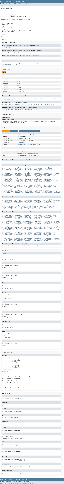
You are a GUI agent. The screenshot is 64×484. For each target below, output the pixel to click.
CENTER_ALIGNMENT (26, 104)
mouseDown (22, 230)
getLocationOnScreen (7, 224)
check (19, 140)
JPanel (7, 24)
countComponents (34, 200)
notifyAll (32, 245)
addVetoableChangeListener (25, 167)
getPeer (15, 226)
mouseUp (51, 230)
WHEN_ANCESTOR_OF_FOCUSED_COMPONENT (42, 97)
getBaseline (5, 170)
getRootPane (28, 175)
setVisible (44, 192)
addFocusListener (25, 213)
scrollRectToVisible (14, 187)
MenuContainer (12, 19)
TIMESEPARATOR (21, 91)
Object (26, 243)
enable (8, 168)
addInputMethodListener (8, 215)
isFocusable (11, 228)
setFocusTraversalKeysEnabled (9, 239)
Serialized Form (5, 39)
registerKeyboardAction (31, 184)
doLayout (49, 200)
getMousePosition (6, 203)
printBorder (42, 181)
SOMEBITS (33, 109)
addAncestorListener (7, 167)
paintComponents (6, 206)
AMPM (19, 76)
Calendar (18, 121)
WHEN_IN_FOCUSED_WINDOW (8, 99)
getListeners (5, 174)
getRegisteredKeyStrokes (18, 175)
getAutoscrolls (53, 169)
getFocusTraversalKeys (30, 202)
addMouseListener (28, 215)
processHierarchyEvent (23, 233)
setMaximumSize (6, 191)
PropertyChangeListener (31, 134)
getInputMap (29, 173)
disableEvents (17, 217)
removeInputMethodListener (9, 235)
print (31, 181)
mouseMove (46, 230)
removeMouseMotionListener (44, 235)
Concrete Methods (34, 131)
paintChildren (54, 180)
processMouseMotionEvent (8, 184)
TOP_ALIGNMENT (52, 104)
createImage (36, 216)
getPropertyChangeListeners (24, 226)
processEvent (43, 206)
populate (20, 151)
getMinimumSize (28, 174)
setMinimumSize (14, 191)
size (10, 240)
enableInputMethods (45, 217)
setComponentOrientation (33, 238)
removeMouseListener (32, 235)
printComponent (6, 182)
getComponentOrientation (53, 220)
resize (8, 238)
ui (20, 97)
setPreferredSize (43, 191)
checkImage (9, 216)
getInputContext (6, 223)
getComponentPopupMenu (8, 172)
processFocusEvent (50, 232)
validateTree (47, 208)
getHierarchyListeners (44, 222)
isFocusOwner (18, 228)
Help (26, 1)
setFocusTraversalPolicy (48, 207)
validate (40, 208)
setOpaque (36, 191)
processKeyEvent (38, 182)
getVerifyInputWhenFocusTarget (40, 176)
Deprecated (18, 1)
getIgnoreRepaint (55, 222)
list (39, 205)
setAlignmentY (38, 187)
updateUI (38, 161)
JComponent (39, 50)
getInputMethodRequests (30, 223)
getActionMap (18, 169)
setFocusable (57, 238)
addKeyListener (18, 215)
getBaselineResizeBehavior (15, 170)
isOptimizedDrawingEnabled (35, 179)
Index (23, 1)
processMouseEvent (48, 182)
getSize (34, 175)
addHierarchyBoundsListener (37, 213)
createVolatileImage (52, 216)
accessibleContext (6, 104)
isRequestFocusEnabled (25, 180)
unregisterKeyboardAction (54, 192)
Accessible (27, 19)
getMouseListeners (18, 224)
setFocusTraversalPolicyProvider (10, 208)
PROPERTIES (27, 109)
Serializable (20, 19)
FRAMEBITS (17, 109)
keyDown (50, 229)
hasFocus (23, 227)
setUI (33, 161)
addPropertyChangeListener (38, 199)
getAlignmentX (25, 169)
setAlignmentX (30, 187)
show (3, 240)
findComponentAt (56, 200)
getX (32, 178)
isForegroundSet (43, 228)
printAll (36, 181)
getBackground (16, 220)
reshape (54, 186)
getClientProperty (39, 170)
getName (4, 226)
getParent (9, 226)
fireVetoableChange (47, 168)
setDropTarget (49, 238)
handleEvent (17, 227)
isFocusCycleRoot (34, 203)
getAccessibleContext (7, 161)
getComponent (14, 201)
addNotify (16, 167)
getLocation (13, 174)
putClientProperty (20, 184)
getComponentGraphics (50, 170)
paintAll (10, 232)
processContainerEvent (33, 206)
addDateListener (21, 134)
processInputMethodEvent (36, 233)
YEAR (19, 93)
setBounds (18, 238)
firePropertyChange (16, 168)
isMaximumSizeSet (6, 229)
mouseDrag (28, 230)
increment (20, 147)
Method (16, 483)
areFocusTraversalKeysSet (23, 200)
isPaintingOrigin (6, 180)
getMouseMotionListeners (30, 224)
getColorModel (30, 220)
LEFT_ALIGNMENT (35, 104)
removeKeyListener (21, 235)
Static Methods (14, 131)
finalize (12, 245)
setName (49, 239)
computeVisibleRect (38, 167)
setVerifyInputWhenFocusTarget (32, 192)
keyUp (54, 229)
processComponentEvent (39, 232)
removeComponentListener (8, 234)
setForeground (22, 190)
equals (7, 245)
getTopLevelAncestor (16, 176)
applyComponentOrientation (9, 200)
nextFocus (4, 232)
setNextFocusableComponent (25, 191)
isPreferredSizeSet (26, 229)
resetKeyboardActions (45, 186)
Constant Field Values (8, 259)
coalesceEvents (23, 216)
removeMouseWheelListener (8, 237)
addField (20, 136)
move (55, 230)
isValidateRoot (36, 180)
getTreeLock (5, 227)
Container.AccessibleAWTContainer (10, 57)
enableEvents (37, 217)
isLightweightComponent (8, 179)
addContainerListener (21, 199)
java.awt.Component (7, 12)
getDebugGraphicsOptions (34, 172)
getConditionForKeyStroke (21, 172)
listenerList (5, 97)
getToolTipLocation (41, 175)
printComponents (23, 206)
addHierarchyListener (50, 213)
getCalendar (20, 146)
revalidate (5, 187)
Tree (14, 1)
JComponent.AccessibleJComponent (10, 52)
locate (45, 205)
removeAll (4, 207)
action (4, 213)
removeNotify (18, 185)
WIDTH (37, 109)
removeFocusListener (21, 234)
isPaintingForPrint (48, 179)
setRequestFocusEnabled (54, 191)
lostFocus (16, 230)
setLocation (36, 239)
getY (35, 178)
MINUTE (19, 83)
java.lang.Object (4, 10)
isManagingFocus (19, 179)
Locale (10, 121)
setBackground (54, 187)
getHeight (11, 173)
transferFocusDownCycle (31, 208)
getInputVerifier (44, 173)
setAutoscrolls (46, 187)
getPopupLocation (52, 174)
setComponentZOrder (26, 207)
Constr (12, 483)
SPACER (19, 89)
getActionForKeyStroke (8, 169)
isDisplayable (57, 227)
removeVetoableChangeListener (29, 185)
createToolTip (52, 167)
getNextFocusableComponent (40, 174)
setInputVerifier (50, 190)
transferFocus (20, 240)
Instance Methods (23, 131)
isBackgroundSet (42, 227)
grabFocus (39, 178)
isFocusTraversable (27, 228)
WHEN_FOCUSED (55, 97)
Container (36, 55)
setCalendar (20, 157)
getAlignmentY (33, 169)
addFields (20, 138)
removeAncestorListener (8, 185)
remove (49, 206)
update (4, 193)
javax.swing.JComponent (12, 14)
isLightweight (51, 228)
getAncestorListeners (43, 169)
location (11, 230)
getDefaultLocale (45, 172)
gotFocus (11, 227)
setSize (54, 239)
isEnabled (4, 228)
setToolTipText (6, 192)
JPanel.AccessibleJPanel (8, 47)
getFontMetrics (54, 172)
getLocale (48, 223)
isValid (39, 229)
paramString (28, 161)
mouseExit (40, 230)
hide (44, 178)
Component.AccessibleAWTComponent (10, 63)
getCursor (4, 221)
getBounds (31, 170)
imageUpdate (29, 227)
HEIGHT (22, 109)
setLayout (22, 208)
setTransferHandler (15, 192)
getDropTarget (11, 221)
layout (35, 205)
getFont (58, 221)
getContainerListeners (18, 202)
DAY (18, 79)
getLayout (52, 202)
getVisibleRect (21, 178)
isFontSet (35, 228)
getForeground (5, 222)
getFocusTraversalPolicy (43, 202)
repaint (40, 185)
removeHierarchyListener (49, 234)
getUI (15, 161)
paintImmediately (15, 181)
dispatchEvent (24, 217)
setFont (16, 190)
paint (42, 180)
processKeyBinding (29, 182)
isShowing (34, 229)
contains (46, 167)
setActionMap (23, 187)
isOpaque (26, 179)
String (28, 140)
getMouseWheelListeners (52, 224)
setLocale (30, 239)
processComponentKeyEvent (17, 182)
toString (14, 240)
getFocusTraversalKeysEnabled (47, 221)
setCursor (42, 238)
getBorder (26, 170)
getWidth (28, 178)
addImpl (29, 199)
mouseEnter (34, 230)
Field (9, 483)
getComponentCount (40, 201)
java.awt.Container (9, 13)
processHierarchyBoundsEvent (9, 233)
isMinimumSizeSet (16, 229)
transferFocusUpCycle (42, 240)
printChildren (49, 181)
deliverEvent (42, 200)
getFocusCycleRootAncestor (22, 221)
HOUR (19, 81)
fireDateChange (21, 144)
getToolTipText (51, 175)
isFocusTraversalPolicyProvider (10, 205)
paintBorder (47, 180)
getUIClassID (21, 161)
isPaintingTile (15, 180)
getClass (18, 245)
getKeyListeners (41, 223)
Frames (15, 3)
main (19, 149)
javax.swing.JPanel (13, 15)
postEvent (16, 232)
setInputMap (42, 190)
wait (37, 245)
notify (27, 245)
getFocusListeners (34, 221)
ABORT (3, 109)
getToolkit (54, 226)
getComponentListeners (40, 220)
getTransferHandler (26, 176)
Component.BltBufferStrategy (45, 63)
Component (37, 61)
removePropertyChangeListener (23, 237)
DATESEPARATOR (21, 77)
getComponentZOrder (7, 202)
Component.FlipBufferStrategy (9, 64)
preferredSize (14, 206)
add (3, 199)
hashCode (23, 245)
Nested (6, 483)
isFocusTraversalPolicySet (25, 205)
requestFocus (5, 186)
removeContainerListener (14, 207)
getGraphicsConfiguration (16, 222)
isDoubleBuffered (50, 178)
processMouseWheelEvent (49, 233)
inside (35, 227)
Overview (2, 1)
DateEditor (5, 121)
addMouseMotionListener (39, 215)
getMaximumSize (20, 174)
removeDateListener (22, 155)
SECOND (19, 87)
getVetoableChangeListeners (9, 178)
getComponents (49, 201)
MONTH (19, 85)
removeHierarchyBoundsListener (34, 234)
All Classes (26, 3)
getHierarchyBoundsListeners (31, 222)
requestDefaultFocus (53, 185)
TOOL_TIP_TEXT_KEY (14, 97)
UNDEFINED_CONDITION (27, 97)
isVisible (44, 229)
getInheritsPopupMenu (20, 173)
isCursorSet (49, 227)
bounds (4, 216)
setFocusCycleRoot (36, 207)
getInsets (52, 173)
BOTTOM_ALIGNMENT (16, 104)
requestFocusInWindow (22, 186)
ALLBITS (8, 109)
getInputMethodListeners (17, 223)
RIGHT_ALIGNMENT (44, 104)
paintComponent (6, 181)
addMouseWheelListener (51, 215)
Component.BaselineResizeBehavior (28, 63)
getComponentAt (22, 201)
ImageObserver (4, 19)
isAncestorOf (25, 203)
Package (7, 1)
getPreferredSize (6, 175)
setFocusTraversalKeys (8, 190)
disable (4, 168)
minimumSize (51, 205)
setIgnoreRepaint (22, 239)
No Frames (20, 3)
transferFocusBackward (30, 240)
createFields (21, 142)
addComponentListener (14, 213)
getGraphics (5, 173)
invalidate (18, 203)
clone (3, 245)
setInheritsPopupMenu (32, 190)
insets (13, 203)
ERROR (12, 109)
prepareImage (22, 232)
